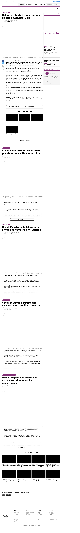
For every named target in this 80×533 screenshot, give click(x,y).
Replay (36, 4)
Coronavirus (16, 512)
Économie (16, 519)
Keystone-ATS (9, 21)
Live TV (42, 4)
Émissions (26, 7)
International (16, 518)
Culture (15, 520)
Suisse (15, 517)
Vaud (15, 516)
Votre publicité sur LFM (53, 519)
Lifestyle (35, 7)
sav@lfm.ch (46, 526)
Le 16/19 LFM (39, 517)
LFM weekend (40, 518)
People (50, 516)
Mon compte (57, 1)
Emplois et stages (29, 517)
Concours (41, 7)
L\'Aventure (39, 519)
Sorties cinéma (51, 513)
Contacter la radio (29, 516)
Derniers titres (28, 513)
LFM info (39, 512)
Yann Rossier (9, 387)
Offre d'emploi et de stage (53, 518)
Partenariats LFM (29, 518)
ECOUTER (21, 4)
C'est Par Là (40, 516)
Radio (31, 7)
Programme (29, 4)
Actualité (20, 7)
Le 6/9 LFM (39, 513)
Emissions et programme (30, 512)
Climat (15, 513)
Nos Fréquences (52, 517)
